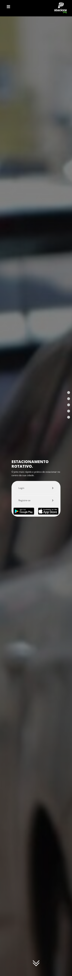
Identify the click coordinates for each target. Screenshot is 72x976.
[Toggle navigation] (8, 6)
